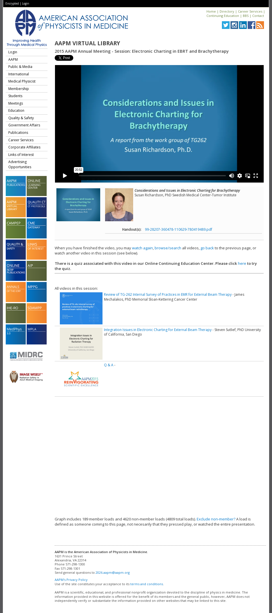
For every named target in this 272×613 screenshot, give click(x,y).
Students (15, 95)
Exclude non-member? (216, 519)
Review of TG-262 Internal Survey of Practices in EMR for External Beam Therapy (168, 294)
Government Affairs (24, 125)
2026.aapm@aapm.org (113, 572)
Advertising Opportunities (19, 164)
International (18, 74)
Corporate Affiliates (24, 147)
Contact (258, 15)
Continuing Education (222, 15)
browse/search (168, 247)
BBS (246, 15)
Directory (227, 11)
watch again (142, 247)
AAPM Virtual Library (87, 43)
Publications (18, 132)
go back (207, 247)
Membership (18, 88)
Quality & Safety (21, 117)
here (242, 263)
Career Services (250, 11)
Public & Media (20, 66)
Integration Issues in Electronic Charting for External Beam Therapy (158, 329)
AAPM (13, 59)
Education (16, 110)
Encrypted (12, 3)
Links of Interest (21, 154)
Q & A (108, 365)
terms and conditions (146, 584)
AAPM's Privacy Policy (71, 579)
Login (25, 3)
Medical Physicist (22, 81)
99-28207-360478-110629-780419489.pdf (178, 229)
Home (211, 11)
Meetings (15, 103)
